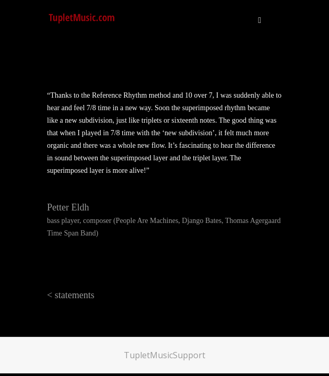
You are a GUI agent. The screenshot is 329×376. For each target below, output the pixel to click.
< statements (71, 295)
